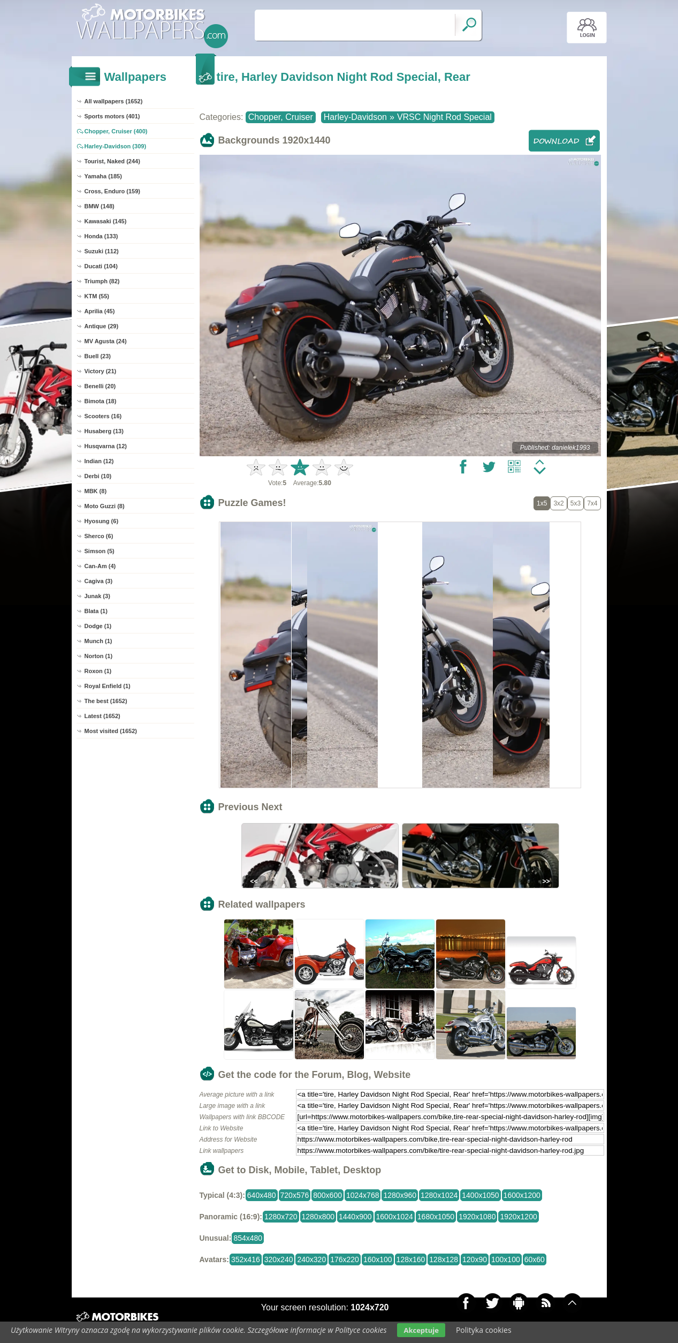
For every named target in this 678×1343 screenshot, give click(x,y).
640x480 (261, 1195)
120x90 (474, 1259)
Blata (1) (96, 611)
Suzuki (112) (102, 251)
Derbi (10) (98, 476)
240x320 (311, 1259)
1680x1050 (435, 1216)
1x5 (542, 503)
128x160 (411, 1259)
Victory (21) (101, 371)
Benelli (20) (100, 386)
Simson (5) (100, 551)
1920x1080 (477, 1216)
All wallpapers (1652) (114, 101)
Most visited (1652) (111, 731)
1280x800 (318, 1216)
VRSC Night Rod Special (444, 117)
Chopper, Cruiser (280, 117)
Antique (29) (102, 326)
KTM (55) (97, 296)
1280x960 (399, 1195)
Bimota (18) (101, 401)
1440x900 (355, 1216)
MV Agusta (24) (106, 341)
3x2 (558, 503)
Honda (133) (101, 236)
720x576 (294, 1195)
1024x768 (362, 1195)
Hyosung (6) (102, 521)
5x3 (575, 503)
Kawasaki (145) (106, 221)
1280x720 (281, 1216)
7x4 (592, 503)
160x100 (377, 1259)
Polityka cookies (484, 1330)
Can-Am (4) (100, 566)
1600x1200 (522, 1195)
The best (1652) (106, 701)
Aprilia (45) (100, 311)
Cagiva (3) (99, 581)
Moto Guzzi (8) (105, 506)
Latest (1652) (102, 716)
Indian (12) (99, 461)
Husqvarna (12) (106, 446)
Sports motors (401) (112, 116)
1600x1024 (394, 1216)
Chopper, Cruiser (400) (116, 131)
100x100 (505, 1259)
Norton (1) (99, 656)
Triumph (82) (102, 281)
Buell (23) (98, 356)
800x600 (327, 1195)
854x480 (247, 1238)
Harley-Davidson (355, 117)
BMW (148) (100, 206)
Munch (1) (98, 641)
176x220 (344, 1259)
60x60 (534, 1259)
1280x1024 (439, 1195)
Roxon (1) (98, 671)
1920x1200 (518, 1216)
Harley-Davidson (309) (116, 146)
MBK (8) (96, 491)
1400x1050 (480, 1195)
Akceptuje (420, 1330)
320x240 (278, 1259)
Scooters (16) (103, 416)
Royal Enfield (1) (108, 686)
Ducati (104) (101, 266)
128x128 (443, 1259)
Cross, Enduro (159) (113, 191)
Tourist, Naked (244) (112, 161)
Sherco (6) (99, 536)
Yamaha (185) (103, 176)
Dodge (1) (98, 626)
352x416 (245, 1259)
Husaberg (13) (104, 431)
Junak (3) (97, 596)
